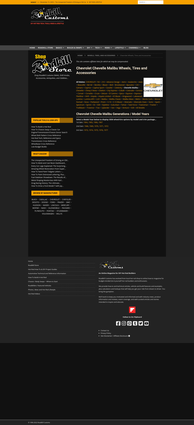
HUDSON (37, 205)
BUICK (34, 199)
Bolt (111, 85)
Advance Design (113, 82)
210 (103, 82)
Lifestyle (119, 47)
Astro (124, 82)
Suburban (115, 105)
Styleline (105, 105)
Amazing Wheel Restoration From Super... (48, 169)
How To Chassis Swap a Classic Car (45, 129)
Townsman (143, 105)
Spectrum (80, 105)
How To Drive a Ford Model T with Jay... (47, 186)
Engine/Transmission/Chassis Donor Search (49, 132)
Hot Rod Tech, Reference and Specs (46, 138)
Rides (107, 47)
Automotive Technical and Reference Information (47, 273)
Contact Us (105, 330)
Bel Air (89, 85)
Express (137, 93)
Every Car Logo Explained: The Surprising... (49, 166)
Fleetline (79, 96)
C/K (137, 85)
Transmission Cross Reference (43, 141)
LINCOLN (55, 205)
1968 (86, 126)
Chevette (80, 90)
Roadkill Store (45, 47)
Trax (98, 108)
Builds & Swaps (74, 47)
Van (113, 108)
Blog (145, 47)
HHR (87, 96)
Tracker (153, 105)
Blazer (105, 85)
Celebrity (118, 87)
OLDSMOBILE (54, 208)
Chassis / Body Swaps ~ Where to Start (43, 281)
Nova (86, 102)
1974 (91, 130)
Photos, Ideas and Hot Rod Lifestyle (41, 289)
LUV (98, 99)
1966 (95, 122)
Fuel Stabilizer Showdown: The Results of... (49, 177)
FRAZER (60, 202)
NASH (43, 208)
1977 (106, 130)
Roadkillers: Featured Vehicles (39, 285)
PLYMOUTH (39, 211)
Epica (121, 93)
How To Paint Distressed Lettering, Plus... (48, 174)
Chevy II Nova (91, 90)
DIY (88, 47)
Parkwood (95, 102)
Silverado (128, 102)
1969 (91, 126)
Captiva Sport (98, 87)
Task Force (132, 105)
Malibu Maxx (128, 99)
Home (32, 47)
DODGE (45, 202)
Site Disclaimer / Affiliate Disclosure (115, 336)
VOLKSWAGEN (48, 213)
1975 (96, 130)
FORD (52, 202)
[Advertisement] (119, 25)
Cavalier (109, 87)
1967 (101, 122)
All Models (140, 108)
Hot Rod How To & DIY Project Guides (42, 269)
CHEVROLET (91, 82)
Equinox (129, 93)
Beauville (81, 85)
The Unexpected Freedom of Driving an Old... (50, 160)
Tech (97, 47)
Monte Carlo (147, 99)
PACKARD (66, 208)
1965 (91, 122)
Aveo (141, 82)
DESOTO (35, 202)
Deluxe (104, 93)
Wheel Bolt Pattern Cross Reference (46, 135)
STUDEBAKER (62, 211)
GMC (68, 202)
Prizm (103, 102)
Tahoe (123, 105)
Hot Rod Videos (34, 294)
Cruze (97, 93)
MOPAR (35, 208)
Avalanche (132, 82)
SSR (98, 105)
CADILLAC (43, 199)
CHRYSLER (66, 199)
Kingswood (127, 96)
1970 (96, 126)
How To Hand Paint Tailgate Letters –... (47, 171)
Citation (102, 90)
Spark (157, 102)
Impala (94, 96)
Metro (138, 99)
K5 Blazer (117, 96)
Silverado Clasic (140, 102)
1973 (86, 130)
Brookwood (119, 85)
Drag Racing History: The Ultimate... (46, 183)
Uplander (105, 108)
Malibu (104, 99)
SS (94, 105)
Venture (125, 108)
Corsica (139, 90)
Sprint (88, 105)
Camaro (79, 87)
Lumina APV (89, 99)
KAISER (46, 205)
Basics (59, 47)
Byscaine (130, 85)
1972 (106, 126)
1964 (86, 122)
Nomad (79, 102)
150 (98, 82)
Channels (134, 47)
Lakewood (138, 96)
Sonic (151, 102)
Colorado (130, 90)
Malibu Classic (115, 99)
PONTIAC (50, 211)
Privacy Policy (106, 333)
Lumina (79, 99)
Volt (132, 108)
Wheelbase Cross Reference (42, 144)
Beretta (98, 85)
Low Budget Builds (39, 146)
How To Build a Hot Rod (41, 127)
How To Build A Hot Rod (37, 277)
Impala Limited (104, 96)
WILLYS (59, 213)
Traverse (90, 108)
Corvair (81, 93)
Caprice (88, 87)
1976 (101, 130)
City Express (112, 90)
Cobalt (121, 90)
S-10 (109, 102)
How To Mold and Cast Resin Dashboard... (48, 163)
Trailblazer (80, 108)
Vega (118, 108)
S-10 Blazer (117, 102)
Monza (157, 99)
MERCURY (65, 205)
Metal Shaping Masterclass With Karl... (47, 180)
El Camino (113, 93)
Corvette (89, 93)
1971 (101, 126)
